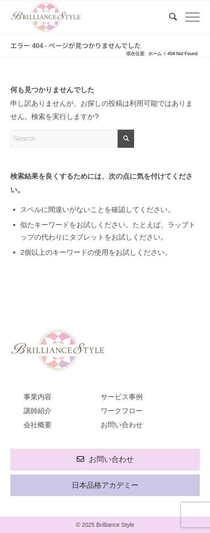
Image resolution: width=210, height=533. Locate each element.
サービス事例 (122, 397)
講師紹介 (38, 411)
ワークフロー (122, 411)
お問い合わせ (122, 425)
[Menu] (188, 16)
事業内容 (38, 397)
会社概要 (38, 425)
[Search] (169, 16)
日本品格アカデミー (105, 485)
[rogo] (85, 16)
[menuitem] (169, 16)
